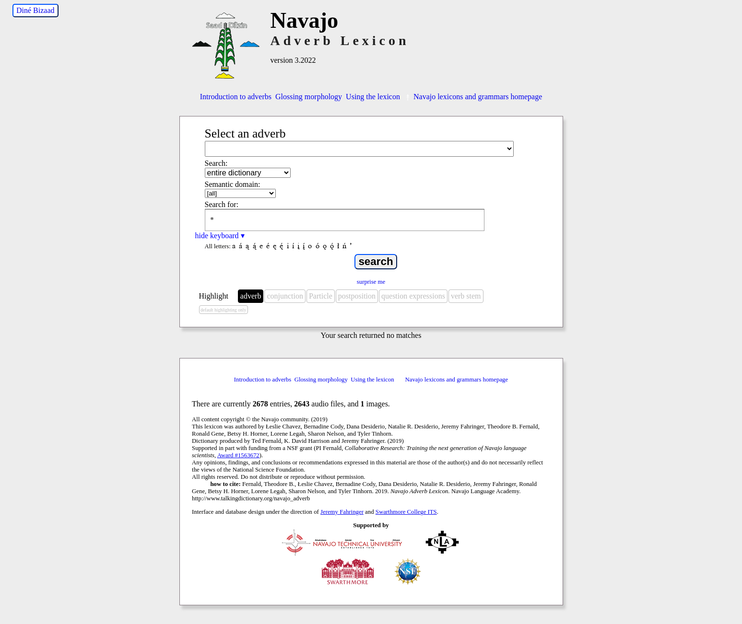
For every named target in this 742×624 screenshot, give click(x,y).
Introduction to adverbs (235, 96)
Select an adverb (245, 133)
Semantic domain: (232, 184)
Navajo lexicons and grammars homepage (473, 96)
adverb (250, 296)
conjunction (285, 296)
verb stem (466, 296)
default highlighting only (223, 309)
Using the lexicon (373, 96)
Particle (320, 296)
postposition (357, 296)
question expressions (413, 296)
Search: (216, 163)
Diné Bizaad (35, 10)
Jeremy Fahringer (342, 511)
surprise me (371, 281)
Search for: (222, 204)
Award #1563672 (238, 455)
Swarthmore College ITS (406, 511)
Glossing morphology (308, 96)
